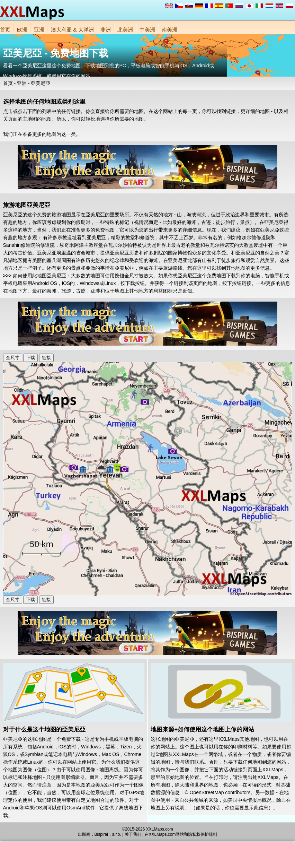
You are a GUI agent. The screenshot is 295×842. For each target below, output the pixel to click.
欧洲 (22, 30)
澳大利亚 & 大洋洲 (72, 30)
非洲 (105, 30)
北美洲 (125, 30)
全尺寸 (12, 357)
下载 (30, 357)
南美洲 (169, 30)
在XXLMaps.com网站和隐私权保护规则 (180, 834)
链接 (46, 357)
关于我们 (133, 834)
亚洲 (39, 30)
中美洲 (147, 30)
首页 (5, 30)
